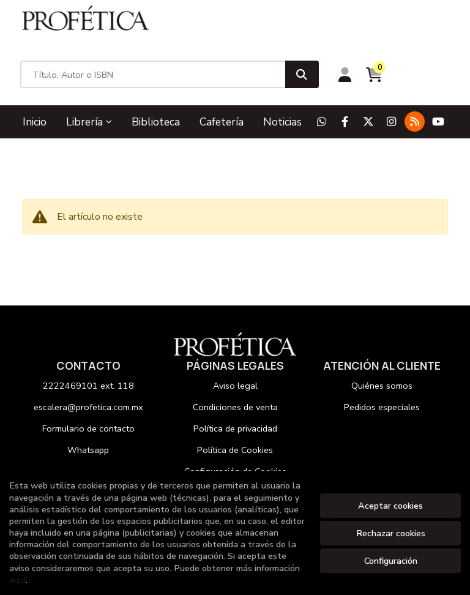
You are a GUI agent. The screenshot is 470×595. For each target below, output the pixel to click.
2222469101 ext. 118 (88, 342)
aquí (17, 580)
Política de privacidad (235, 385)
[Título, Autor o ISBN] (236, 31)
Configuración (390, 561)
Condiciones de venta (235, 363)
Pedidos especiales (382, 363)
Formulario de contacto (88, 385)
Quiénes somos (381, 342)
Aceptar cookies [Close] (390, 506)
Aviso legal (235, 342)
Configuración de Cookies (235, 428)
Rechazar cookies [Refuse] (390, 533)
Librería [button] (89, 77)
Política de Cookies (235, 406)
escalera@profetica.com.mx (88, 363)
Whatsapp (88, 406)
